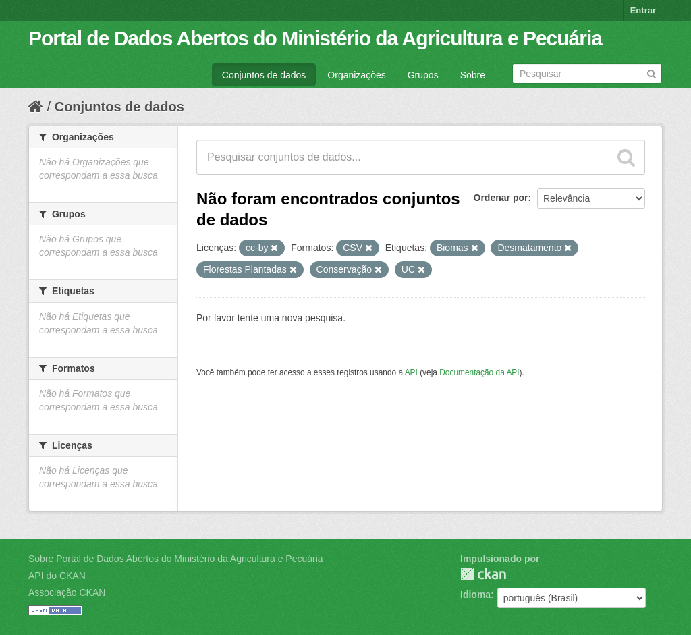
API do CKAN (57, 575)
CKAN (483, 574)
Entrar (643, 10)
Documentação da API (479, 372)
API (411, 372)
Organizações (356, 75)
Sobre (472, 75)
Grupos (423, 75)
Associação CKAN (66, 592)
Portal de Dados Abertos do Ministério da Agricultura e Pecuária (315, 38)
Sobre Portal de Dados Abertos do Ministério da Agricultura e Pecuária (175, 558)
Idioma (475, 594)
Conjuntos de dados (264, 75)
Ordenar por (501, 197)
